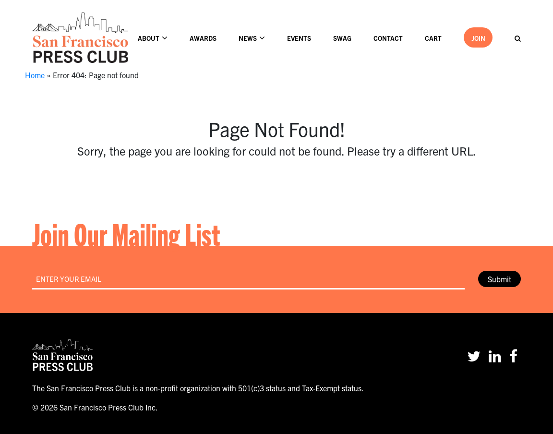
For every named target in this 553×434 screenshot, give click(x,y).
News (248, 38)
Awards (203, 38)
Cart (433, 38)
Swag (342, 38)
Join (478, 38)
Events (299, 38)
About (148, 38)
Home (35, 75)
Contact (388, 38)
